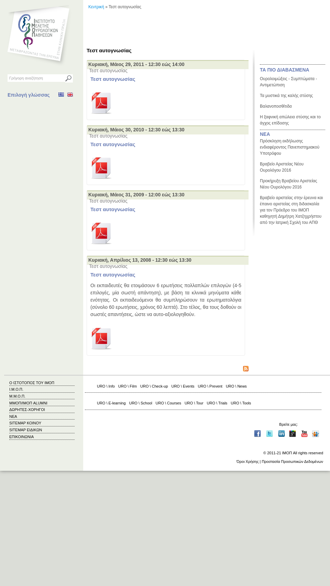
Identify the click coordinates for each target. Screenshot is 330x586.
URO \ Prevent (210, 386)
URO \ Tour (194, 403)
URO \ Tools (241, 403)
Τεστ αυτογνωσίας (112, 79)
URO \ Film (127, 386)
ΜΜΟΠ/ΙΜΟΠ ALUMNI (28, 403)
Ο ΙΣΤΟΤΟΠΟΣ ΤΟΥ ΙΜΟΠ (31, 383)
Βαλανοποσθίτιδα (276, 106)
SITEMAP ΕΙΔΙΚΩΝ (25, 430)
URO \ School (140, 403)
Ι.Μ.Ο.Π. (16, 389)
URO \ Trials (217, 403)
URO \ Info (106, 386)
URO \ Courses (168, 403)
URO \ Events (183, 386)
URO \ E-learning (111, 403)
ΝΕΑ (265, 134)
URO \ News (236, 386)
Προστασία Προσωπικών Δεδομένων (292, 461)
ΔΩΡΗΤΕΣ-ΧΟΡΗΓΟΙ (27, 410)
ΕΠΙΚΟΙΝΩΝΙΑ (21, 437)
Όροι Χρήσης (247, 461)
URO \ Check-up (154, 386)
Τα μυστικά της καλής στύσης (286, 95)
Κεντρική (96, 6)
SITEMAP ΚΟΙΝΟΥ (25, 423)
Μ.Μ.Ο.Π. (17, 396)
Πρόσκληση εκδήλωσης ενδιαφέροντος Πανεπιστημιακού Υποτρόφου (289, 147)
